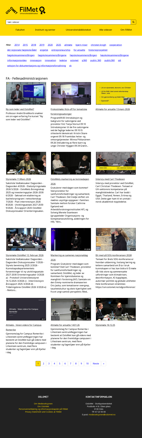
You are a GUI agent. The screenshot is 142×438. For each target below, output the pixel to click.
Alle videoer (105, 29)
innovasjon (35, 60)
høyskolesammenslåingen (83, 55)
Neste (96, 363)
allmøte (68, 44)
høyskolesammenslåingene (114, 55)
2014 (16, 44)
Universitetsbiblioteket (78, 29)
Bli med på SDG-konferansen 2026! (114, 255)
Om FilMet (126, 29)
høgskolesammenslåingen (21, 55)
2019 (41, 44)
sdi (119, 60)
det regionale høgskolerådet (22, 49)
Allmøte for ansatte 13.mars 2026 (113, 109)
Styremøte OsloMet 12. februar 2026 (25, 255)
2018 (33, 44)
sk (70, 65)
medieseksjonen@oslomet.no (102, 414)
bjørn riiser (82, 44)
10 (87, 363)
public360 (109, 60)
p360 (84, 60)
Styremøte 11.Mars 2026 (18, 179)
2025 (58, 44)
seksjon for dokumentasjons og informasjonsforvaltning (36, 65)
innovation (50, 60)
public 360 (95, 60)
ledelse (63, 60)
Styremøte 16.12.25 (105, 325)
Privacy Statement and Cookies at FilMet (43, 411)
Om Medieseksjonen (43, 403)
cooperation (115, 44)
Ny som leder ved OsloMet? (20, 109)
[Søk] (68, 22)
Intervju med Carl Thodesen (110, 179)
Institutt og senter (45, 29)
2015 (25, 44)
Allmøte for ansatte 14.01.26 (65, 325)
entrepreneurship (60, 49)
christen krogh (98, 44)
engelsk (44, 49)
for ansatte (79, 49)
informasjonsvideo (17, 60)
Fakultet (20, 29)
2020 (50, 44)
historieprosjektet (97, 49)
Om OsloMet (43, 406)
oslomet (74, 60)
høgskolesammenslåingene (52, 55)
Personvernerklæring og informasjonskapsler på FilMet (43, 409)
